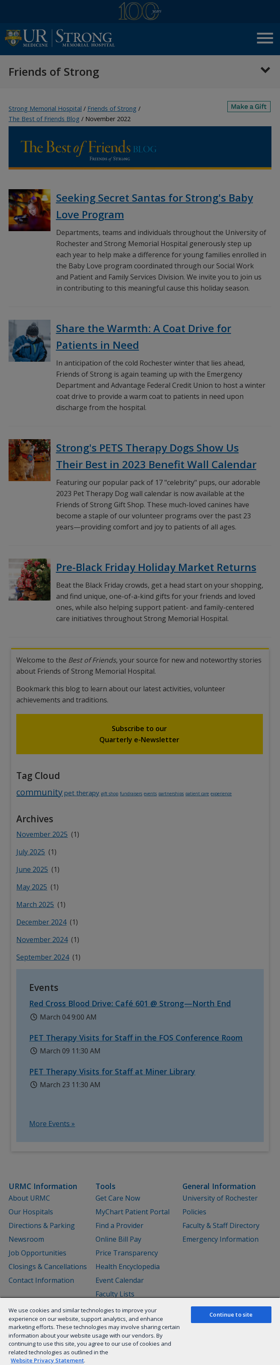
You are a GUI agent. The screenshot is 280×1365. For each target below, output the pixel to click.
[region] (140, 1331)
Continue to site (231, 1314)
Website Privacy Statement (47, 1360)
